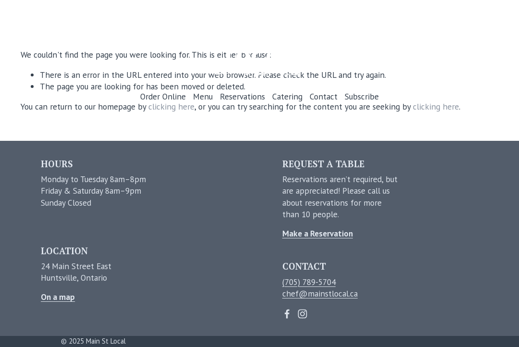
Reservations (242, 96)
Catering (287, 96)
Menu (203, 96)
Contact (324, 96)
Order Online (163, 96)
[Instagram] (302, 314)
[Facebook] (287, 314)
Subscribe (362, 96)
